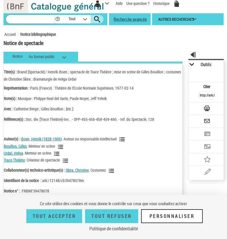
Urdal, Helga (13, 153)
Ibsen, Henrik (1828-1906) (41, 139)
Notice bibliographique (38, 34)
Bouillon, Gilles (15, 146)
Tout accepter (54, 216)
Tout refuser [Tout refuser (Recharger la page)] (111, 216)
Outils (206, 65)
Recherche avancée (130, 19)
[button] (57, 19)
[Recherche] (30, 19)
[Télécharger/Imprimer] (207, 109)
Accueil (10, 34)
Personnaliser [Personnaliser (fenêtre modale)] (172, 216)
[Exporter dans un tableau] (207, 134)
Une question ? (138, 3)
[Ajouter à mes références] (207, 160)
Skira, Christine (77, 170)
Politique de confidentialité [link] (113, 228)
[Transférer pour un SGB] (207, 147)
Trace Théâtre (14, 160)
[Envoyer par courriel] (207, 122)
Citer (207, 86)
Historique (161, 3)
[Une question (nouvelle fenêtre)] (207, 172)
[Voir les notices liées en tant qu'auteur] (122, 139)
